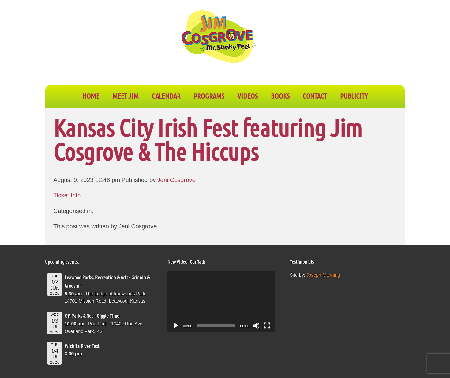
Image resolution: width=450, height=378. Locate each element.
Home (90, 95)
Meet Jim (125, 95)
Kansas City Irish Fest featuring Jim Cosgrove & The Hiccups (207, 139)
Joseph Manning (323, 275)
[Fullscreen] (267, 325)
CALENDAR (166, 95)
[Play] (176, 325)
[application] (221, 301)
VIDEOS (247, 95)
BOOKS (280, 95)
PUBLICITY (354, 95)
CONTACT (315, 95)
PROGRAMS (209, 95)
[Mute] (256, 325)
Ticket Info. (68, 195)
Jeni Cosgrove (177, 180)
